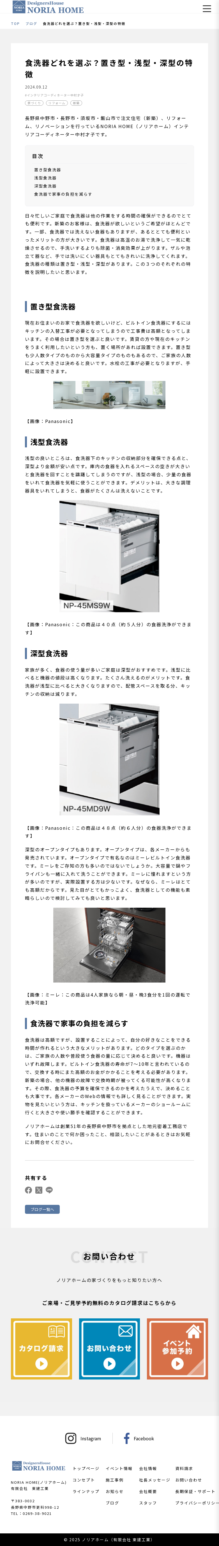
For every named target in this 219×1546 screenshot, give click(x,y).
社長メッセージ (154, 1480)
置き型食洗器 (47, 169)
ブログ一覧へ (42, 1209)
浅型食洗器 (45, 178)
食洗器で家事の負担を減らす (63, 194)
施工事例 (115, 1480)
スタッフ (148, 1503)
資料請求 (184, 1468)
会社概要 (148, 1491)
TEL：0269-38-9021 (31, 1513)
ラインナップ (86, 1491)
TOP (15, 23)
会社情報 (148, 1468)
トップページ (86, 1468)
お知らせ (115, 1491)
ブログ (31, 23)
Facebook (139, 1438)
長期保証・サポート (195, 1491)
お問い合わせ (188, 1480)
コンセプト (84, 1480)
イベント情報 (119, 1468)
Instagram (83, 1438)
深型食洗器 (45, 186)
